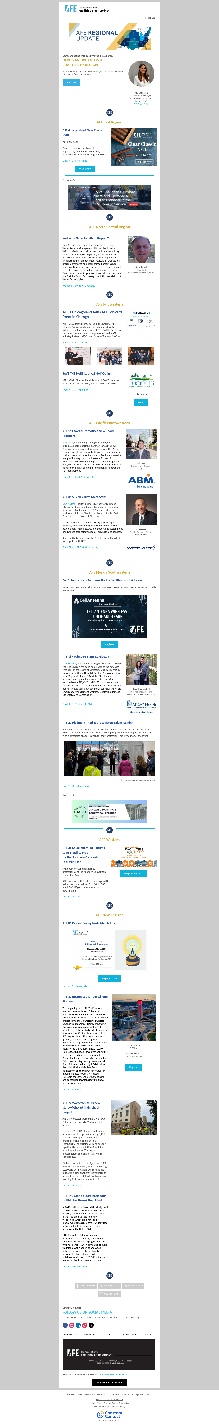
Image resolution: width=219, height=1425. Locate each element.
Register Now (109, 978)
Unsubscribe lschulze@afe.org (109, 1400)
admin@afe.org (107, 1374)
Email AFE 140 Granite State (75, 1266)
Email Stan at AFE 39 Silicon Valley (80, 547)
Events (109, 1334)
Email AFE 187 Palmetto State (78, 704)
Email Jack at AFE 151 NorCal (78, 477)
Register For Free (133, 873)
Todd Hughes (69, 663)
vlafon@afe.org (141, 103)
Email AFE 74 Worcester (73, 1185)
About (148, 1334)
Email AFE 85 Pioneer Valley (75, 986)
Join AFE (71, 82)
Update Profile (96, 1403)
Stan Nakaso (69, 503)
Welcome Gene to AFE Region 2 (79, 285)
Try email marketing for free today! (109, 1420)
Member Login (71, 1334)
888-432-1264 (122, 1374)
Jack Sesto (68, 442)
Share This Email (87, 1286)
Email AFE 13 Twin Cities (75, 389)
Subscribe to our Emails (109, 1382)
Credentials (89, 1334)
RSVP (141, 402)
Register (109, 644)
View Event (85, 169)
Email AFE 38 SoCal (71, 896)
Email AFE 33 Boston (72, 1089)
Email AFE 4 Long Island (75, 160)
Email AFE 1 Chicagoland (75, 342)
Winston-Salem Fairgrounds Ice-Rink (82, 732)
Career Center (129, 1334)
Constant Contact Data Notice (116, 1403)
